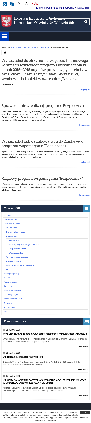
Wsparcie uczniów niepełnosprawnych (20, 265)
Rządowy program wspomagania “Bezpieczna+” (42, 178)
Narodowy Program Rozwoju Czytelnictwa (24, 245)
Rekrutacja (7, 278)
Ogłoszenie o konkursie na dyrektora (23, 356)
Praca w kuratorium (10, 282)
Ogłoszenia (8, 286)
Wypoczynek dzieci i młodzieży (17, 257)
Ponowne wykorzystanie (12, 290)
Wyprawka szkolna (16, 253)
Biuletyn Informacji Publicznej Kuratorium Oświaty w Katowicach (44, 20)
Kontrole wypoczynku (11, 295)
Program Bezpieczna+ (17, 249)
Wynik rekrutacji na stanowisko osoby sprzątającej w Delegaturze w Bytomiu (45, 333)
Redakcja (7, 311)
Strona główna (16, 47)
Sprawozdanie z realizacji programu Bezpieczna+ (42, 105)
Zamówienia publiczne (12, 224)
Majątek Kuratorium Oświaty (14, 299)
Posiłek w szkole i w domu (15, 232)
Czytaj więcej (84, 89)
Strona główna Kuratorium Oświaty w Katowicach (63, 8)
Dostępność (8, 303)
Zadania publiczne (29, 47)
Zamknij (85, 413)
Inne (7, 270)
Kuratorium (7, 215)
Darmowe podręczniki (14, 261)
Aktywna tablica (14, 240)
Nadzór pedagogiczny (11, 274)
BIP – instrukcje (9, 307)
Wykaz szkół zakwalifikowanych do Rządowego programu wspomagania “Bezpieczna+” (42, 143)
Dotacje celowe (43, 47)
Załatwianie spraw (10, 219)
